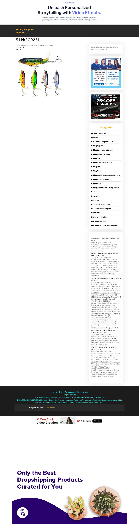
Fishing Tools (96, 184)
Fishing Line (95, 158)
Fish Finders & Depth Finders (102, 142)
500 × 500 (39, 45)
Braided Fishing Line (99, 133)
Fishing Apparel (97, 146)
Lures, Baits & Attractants (101, 204)
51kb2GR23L (49, 45)
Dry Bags (94, 137)
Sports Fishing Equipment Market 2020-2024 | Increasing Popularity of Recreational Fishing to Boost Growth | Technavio (106, 297)
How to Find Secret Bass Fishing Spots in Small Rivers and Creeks (104, 331)
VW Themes (50, 408)
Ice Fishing (95, 200)
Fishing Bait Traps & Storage (102, 150)
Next (18, 49)
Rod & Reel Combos (98, 221)
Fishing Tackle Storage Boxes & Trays (105, 175)
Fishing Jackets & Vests (100, 154)
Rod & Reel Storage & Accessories (104, 225)
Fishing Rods (96, 171)
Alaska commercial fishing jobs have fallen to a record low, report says (105, 315)
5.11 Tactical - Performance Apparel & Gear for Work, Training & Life (105, 365)
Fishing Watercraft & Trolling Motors (105, 188)
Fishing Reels (96, 167)
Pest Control (96, 213)
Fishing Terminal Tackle (100, 179)
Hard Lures (95, 196)
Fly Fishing (95, 192)
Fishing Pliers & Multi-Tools (101, 163)
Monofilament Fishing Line (101, 209)
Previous (20, 47)
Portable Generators (99, 217)
